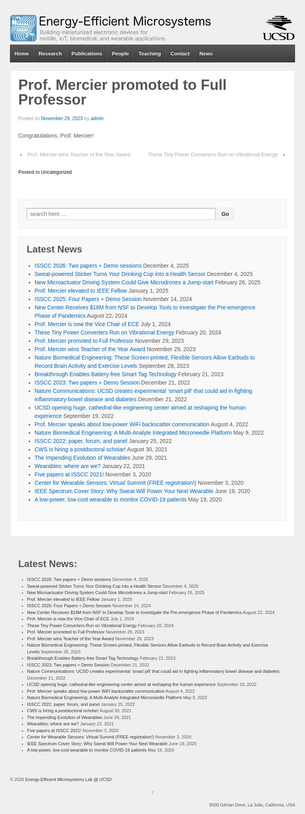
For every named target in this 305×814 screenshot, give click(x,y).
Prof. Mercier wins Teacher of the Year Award (78, 154)
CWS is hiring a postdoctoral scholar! (80, 449)
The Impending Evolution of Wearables (82, 458)
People (120, 53)
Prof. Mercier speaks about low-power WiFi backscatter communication (122, 424)
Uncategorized (56, 172)
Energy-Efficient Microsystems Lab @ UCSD (68, 779)
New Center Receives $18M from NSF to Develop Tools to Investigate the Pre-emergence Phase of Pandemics (134, 612)
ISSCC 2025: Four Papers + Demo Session (88, 299)
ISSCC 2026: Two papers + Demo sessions (88, 265)
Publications (86, 53)
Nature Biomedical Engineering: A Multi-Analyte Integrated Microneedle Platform (133, 432)
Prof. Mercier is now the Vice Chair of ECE (87, 324)
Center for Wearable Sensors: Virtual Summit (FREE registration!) (115, 483)
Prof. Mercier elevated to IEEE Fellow (81, 291)
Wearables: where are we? (67, 466)
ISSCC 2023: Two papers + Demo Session (87, 382)
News (206, 53)
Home (22, 53)
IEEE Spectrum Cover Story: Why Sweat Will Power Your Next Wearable (124, 491)
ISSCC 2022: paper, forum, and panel (81, 441)
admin (97, 118)
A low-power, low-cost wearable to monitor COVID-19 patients (111, 499)
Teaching (150, 53)
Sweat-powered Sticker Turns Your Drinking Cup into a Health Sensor (120, 274)
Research (50, 53)
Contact (179, 53)
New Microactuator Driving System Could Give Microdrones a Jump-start (124, 282)
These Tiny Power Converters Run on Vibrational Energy (213, 154)
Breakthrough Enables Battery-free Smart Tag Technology (105, 374)
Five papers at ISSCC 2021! (69, 474)
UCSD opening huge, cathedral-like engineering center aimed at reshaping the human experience (121, 684)
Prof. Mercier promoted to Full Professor (84, 341)
